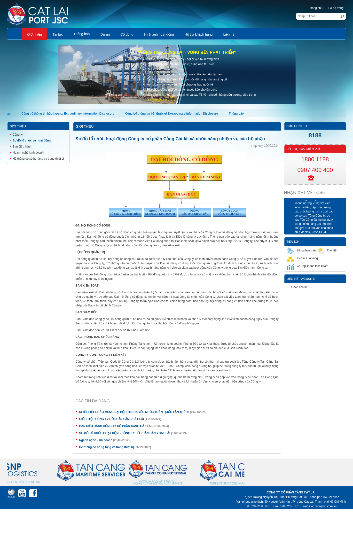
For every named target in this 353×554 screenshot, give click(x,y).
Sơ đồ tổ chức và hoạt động (32, 140)
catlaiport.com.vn (325, 506)
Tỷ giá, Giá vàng (302, 258)
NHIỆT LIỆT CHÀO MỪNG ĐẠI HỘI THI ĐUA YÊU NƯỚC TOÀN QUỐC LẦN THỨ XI (134, 412)
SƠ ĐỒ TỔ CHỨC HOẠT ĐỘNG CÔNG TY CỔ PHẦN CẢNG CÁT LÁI (124, 433)
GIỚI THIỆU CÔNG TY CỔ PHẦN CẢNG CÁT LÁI (111, 419)
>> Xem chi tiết (157, 99)
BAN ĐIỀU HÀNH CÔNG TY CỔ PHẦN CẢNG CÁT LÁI (115, 426)
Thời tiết (327, 250)
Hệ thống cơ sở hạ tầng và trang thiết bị (106, 447)
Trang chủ (315, 8)
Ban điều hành (22, 146)
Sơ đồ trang (336, 8)
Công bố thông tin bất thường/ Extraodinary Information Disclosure (68, 113)
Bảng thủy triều (302, 250)
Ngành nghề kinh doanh (95, 440)
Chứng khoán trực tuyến (307, 266)
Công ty (18, 134)
